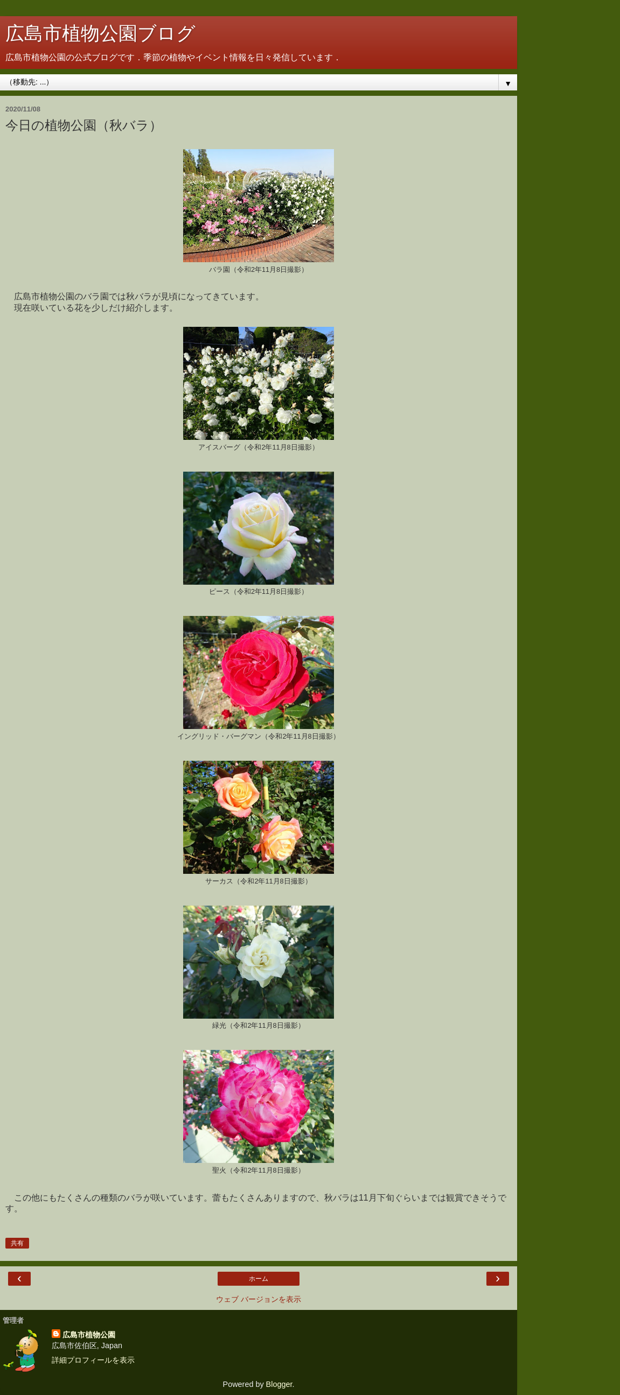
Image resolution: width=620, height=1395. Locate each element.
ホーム (258, 1278)
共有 (17, 1243)
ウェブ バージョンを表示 (258, 1299)
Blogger (279, 1384)
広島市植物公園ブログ (100, 33)
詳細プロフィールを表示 (93, 1360)
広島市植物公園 (88, 1334)
